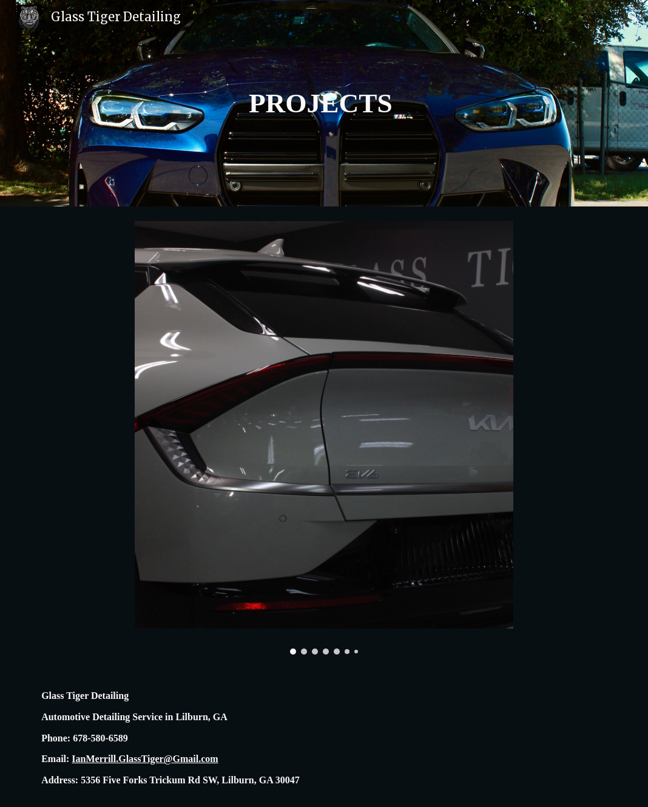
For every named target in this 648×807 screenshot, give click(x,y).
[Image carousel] (324, 438)
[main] (324, 104)
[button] (633, 17)
